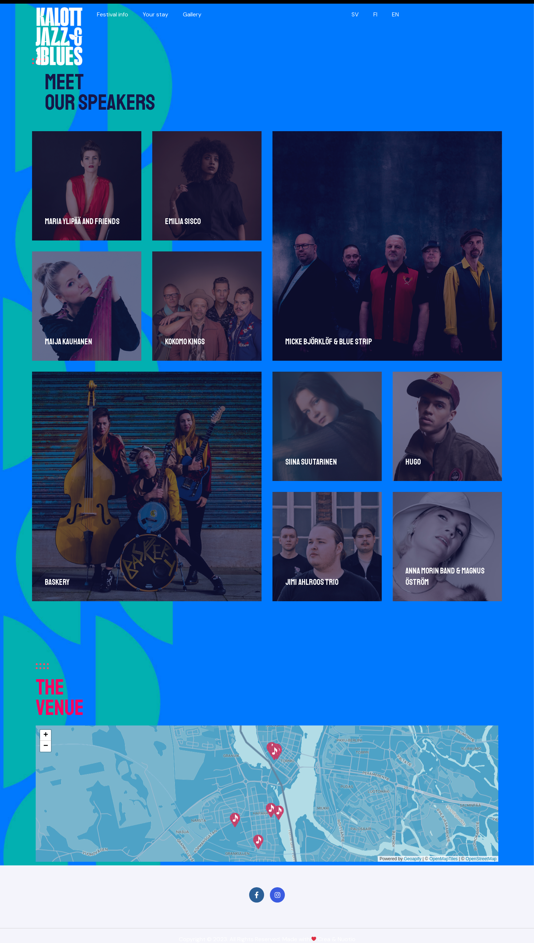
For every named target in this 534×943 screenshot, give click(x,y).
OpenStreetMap (481, 858)
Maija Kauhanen (68, 341)
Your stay (155, 14)
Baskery (57, 581)
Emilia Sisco (182, 221)
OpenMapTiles (443, 858)
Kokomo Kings (184, 341)
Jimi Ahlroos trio (310, 580)
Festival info (112, 14)
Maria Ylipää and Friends (82, 221)
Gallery (192, 14)
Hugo (411, 461)
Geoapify (412, 858)
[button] (258, 841)
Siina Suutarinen (310, 461)
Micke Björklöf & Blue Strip (327, 342)
